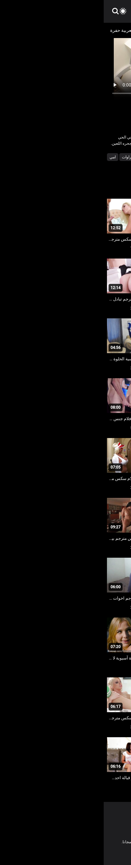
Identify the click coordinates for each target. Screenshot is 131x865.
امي (9, 157)
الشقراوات (27, 157)
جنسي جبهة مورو (111, 166)
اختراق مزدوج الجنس (59, 157)
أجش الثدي (91, 157)
